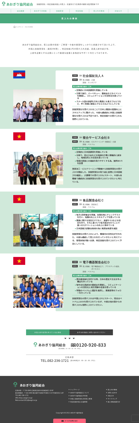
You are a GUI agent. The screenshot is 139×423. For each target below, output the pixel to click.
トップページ (75, 390)
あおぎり (17, 4)
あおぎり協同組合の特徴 (78, 396)
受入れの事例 (112, 390)
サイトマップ (112, 399)
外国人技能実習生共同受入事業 (81, 399)
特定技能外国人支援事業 (78, 402)
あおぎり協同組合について (79, 393)
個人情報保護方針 (114, 402)
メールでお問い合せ (71, 421)
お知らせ (111, 396)
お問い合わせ (112, 393)
